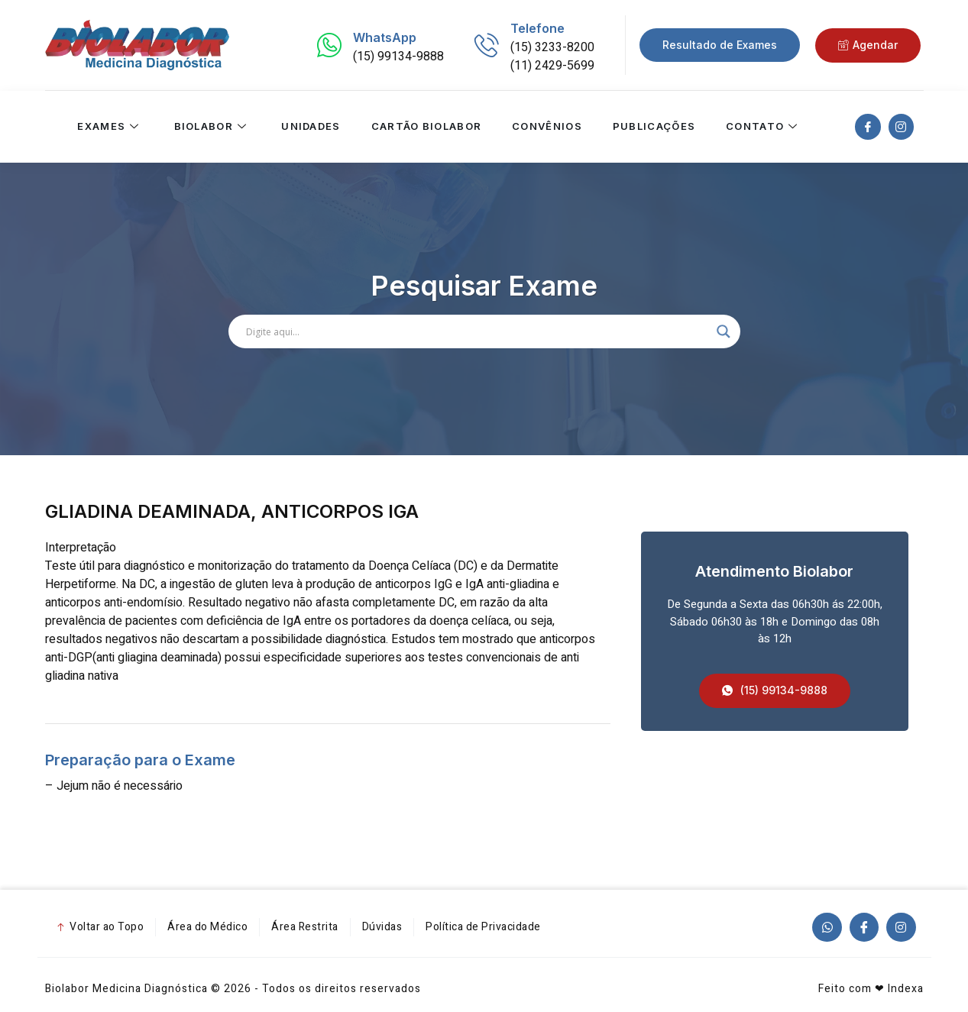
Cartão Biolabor (426, 127)
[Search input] (477, 331)
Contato (763, 127)
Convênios (547, 127)
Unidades (310, 127)
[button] (774, 691)
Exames (110, 127)
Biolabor (212, 127)
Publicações (653, 127)
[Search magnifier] (723, 331)
